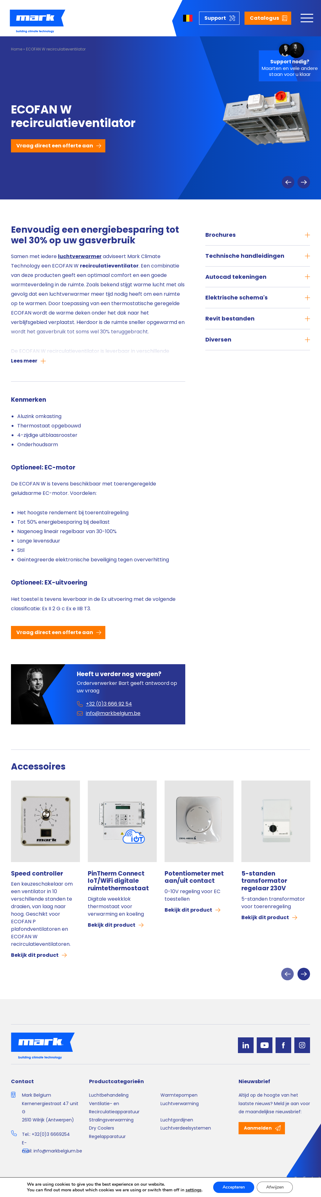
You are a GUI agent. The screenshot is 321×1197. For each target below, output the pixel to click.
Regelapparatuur (107, 1136)
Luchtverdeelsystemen (185, 1128)
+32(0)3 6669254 (51, 1134)
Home (16, 49)
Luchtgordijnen (176, 1120)
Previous (288, 182)
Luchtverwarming (179, 1103)
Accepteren (234, 1187)
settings (193, 1190)
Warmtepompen (178, 1095)
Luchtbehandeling (109, 1095)
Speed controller (37, 873)
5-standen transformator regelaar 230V (264, 881)
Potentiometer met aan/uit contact (194, 877)
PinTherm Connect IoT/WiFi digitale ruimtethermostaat (118, 881)
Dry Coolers (101, 1128)
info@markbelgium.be (58, 1151)
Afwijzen (275, 1187)
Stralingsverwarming (111, 1120)
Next (303, 182)
